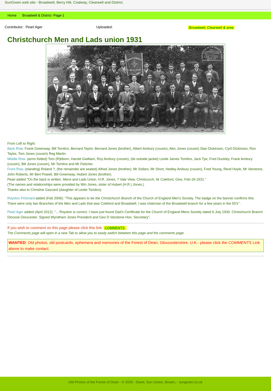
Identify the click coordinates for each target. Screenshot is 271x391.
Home (12, 15)
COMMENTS (114, 228)
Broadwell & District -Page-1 (43, 15)
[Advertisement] (120, 314)
